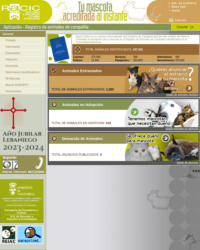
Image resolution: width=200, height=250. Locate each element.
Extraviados (13, 53)
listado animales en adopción (182, 128)
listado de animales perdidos (182, 94)
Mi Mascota (13, 78)
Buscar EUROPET (17, 84)
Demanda (12, 65)
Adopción (11, 59)
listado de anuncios (187, 162)
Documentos (13, 91)
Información (13, 46)
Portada (11, 40)
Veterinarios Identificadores (22, 72)
